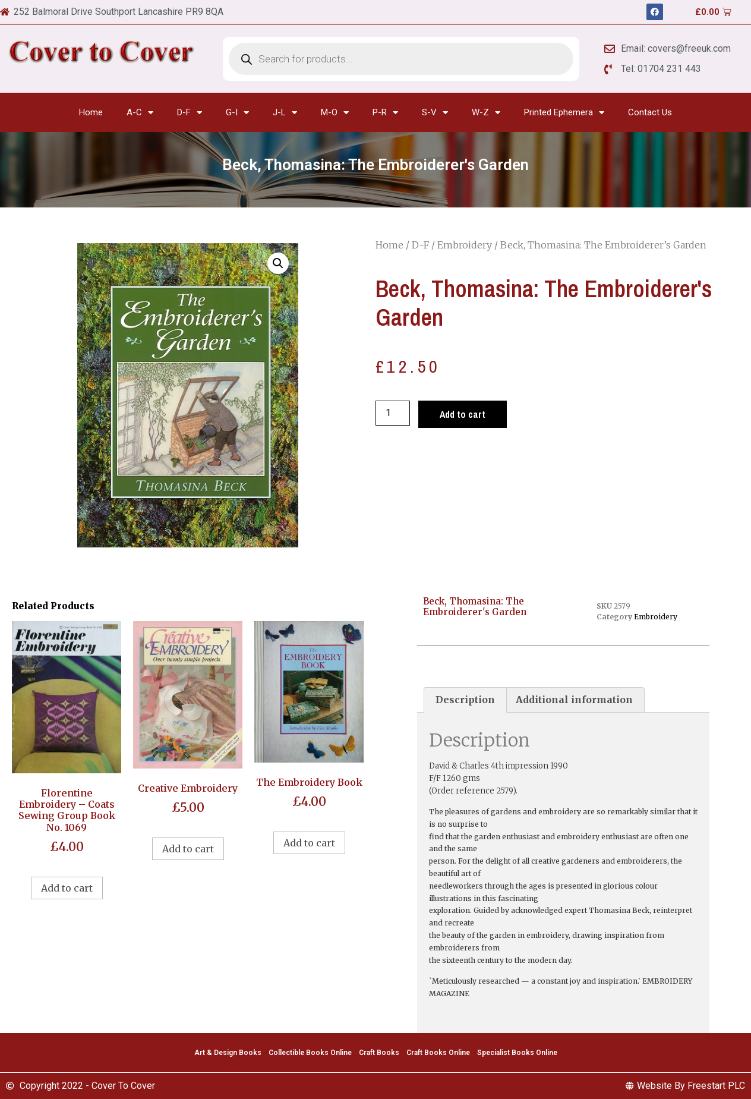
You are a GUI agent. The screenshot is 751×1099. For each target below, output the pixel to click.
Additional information (574, 700)
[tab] (465, 700)
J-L (285, 112)
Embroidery (464, 245)
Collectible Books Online (310, 1052)
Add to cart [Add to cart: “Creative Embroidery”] (188, 849)
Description (465, 700)
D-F (189, 112)
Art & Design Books (227, 1052)
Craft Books (379, 1052)
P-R (385, 112)
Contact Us (650, 112)
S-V (435, 112)
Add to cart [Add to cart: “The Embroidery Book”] (309, 843)
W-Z (486, 112)
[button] (278, 263)
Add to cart (462, 414)
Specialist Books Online (517, 1052)
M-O (335, 112)
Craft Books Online (438, 1052)
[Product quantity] (392, 413)
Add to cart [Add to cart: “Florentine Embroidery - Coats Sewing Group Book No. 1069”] (67, 888)
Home (91, 112)
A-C (140, 112)
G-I (237, 112)
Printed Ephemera (564, 112)
